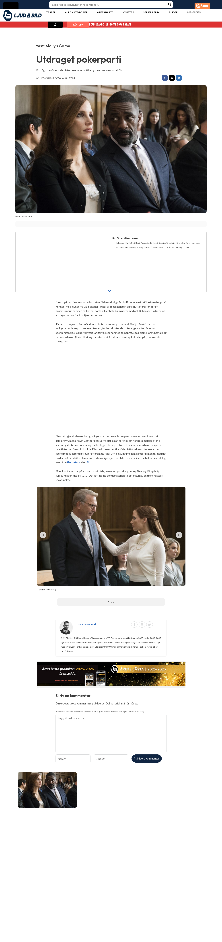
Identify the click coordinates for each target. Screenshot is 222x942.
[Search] (170, 5)
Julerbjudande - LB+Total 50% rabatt (111, 24)
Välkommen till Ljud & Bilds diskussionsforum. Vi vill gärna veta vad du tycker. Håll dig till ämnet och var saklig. (100, 712)
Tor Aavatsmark (46, 77)
